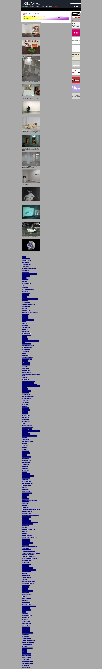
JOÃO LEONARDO (25, 379)
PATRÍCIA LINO (25, 389)
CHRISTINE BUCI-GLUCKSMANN (28, 581)
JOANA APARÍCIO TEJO (26, 390)
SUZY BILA (24, 337)
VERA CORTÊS (25, 413)
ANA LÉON (24, 277)
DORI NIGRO (24, 366)
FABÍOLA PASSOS (25, 295)
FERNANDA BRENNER (26, 398)
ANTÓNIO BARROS (26, 415)
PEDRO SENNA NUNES (26, 335)
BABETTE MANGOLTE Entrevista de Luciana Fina (26, 549)
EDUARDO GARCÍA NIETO (27, 590)
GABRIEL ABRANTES (26, 609)
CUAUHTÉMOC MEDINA (27, 535)
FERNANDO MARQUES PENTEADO (29, 268)
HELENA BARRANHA (26, 571)
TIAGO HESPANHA (25, 585)
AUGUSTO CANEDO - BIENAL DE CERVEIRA (30, 509)
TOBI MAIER (24, 527)
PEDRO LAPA (24, 533)
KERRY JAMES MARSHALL (27, 441)
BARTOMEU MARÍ (25, 544)
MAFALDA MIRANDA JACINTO (28, 383)
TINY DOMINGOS (25, 587)
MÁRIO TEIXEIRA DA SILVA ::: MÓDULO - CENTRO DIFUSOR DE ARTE (30, 523)
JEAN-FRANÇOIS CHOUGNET (28, 642)
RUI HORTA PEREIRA (26, 402)
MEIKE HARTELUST (26, 410)
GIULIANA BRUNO (25, 477)
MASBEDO (24, 256)
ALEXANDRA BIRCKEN (26, 264)
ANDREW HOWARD (26, 621)
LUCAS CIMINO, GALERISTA (27, 511)
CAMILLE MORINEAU (26, 481)
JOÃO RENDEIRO (25, 665)
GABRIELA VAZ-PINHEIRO (27, 542)
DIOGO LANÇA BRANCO (27, 347)
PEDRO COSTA (25, 507)
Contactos (38, 6)
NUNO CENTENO (25, 408)
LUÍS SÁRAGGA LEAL (26, 655)
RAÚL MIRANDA (25, 392)
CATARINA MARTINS (26, 539)
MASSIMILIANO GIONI (26, 520)
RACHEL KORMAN (25, 394)
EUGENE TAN (24, 600)
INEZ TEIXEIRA (25, 338)
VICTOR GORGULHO (26, 258)
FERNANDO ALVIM (26, 636)
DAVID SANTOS (25, 588)
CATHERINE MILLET (26, 625)
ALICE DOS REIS (25, 266)
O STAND (24, 353)
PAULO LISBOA (25, 300)
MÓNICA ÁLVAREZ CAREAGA (28, 396)
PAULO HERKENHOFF (26, 517)
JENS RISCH (24, 308)
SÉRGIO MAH (24, 619)
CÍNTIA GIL (24, 443)
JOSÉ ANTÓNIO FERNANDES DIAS (28, 606)
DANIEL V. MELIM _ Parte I (27, 359)
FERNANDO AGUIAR (26, 349)
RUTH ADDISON (25, 562)
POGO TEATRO (25, 466)
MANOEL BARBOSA (26, 370)
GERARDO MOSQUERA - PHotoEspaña (29, 558)
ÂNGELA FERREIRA (26, 491)
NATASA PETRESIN (26, 630)
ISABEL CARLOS (25, 503)
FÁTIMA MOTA (25, 325)
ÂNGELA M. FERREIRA (26, 485)
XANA (23, 423)
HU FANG (24, 611)
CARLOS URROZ (25, 566)
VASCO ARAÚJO (25, 419)
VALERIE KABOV (25, 592)
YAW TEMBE (24, 281)
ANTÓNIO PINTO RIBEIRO (27, 594)
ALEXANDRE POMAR (26, 623)
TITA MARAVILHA (25, 291)
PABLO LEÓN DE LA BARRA (27, 632)
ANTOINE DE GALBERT (26, 657)
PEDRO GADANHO (25, 608)
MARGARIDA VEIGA (26, 667)
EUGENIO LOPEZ (25, 498)
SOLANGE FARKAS (26, 462)
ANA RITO (24, 321)
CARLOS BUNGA (25, 262)
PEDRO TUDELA (25, 451)
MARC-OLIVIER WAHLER (27, 644)
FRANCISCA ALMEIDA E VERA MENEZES (30, 312)
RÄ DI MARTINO (25, 314)
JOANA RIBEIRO (25, 351)
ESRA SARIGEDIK (25, 634)
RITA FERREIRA (25, 361)
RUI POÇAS (24, 472)
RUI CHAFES (24, 437)
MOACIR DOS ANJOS (26, 575)
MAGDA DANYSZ (25, 617)
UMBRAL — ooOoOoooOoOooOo (28, 319)
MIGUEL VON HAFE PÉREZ (27, 663)
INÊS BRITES (24, 377)
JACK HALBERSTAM (26, 474)
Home (43, 6)
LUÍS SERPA (24, 651)
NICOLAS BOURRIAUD (26, 460)
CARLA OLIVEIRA (25, 495)
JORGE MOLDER (25, 470)
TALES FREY (24, 323)
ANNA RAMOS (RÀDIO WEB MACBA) (29, 537)
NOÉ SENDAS (24, 445)
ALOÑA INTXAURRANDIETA (27, 583)
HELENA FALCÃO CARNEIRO (28, 345)
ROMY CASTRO (25, 287)
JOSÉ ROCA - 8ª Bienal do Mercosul (28, 556)
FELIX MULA (24, 447)
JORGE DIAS (24, 646)
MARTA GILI (24, 573)
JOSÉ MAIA (24, 579)
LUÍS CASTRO (25, 329)
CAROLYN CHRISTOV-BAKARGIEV (29, 569)
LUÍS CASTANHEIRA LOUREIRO (28, 381)
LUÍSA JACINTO (25, 411)
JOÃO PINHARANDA (26, 627)
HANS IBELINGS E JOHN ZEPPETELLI (29, 274)
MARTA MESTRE (25, 458)
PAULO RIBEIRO (25, 439)
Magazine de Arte (25, 6)
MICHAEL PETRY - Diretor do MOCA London (30, 515)
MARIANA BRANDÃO (26, 372)
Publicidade (32, 6)
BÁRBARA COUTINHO (26, 564)
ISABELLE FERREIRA (26, 260)
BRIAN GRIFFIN (25, 487)
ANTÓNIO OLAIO (25, 368)
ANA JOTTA (24, 454)
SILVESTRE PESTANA (26, 283)
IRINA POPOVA (25, 479)
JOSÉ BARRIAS (25, 468)
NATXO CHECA (25, 316)
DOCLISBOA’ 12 (25, 531)
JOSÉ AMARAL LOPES (26, 653)
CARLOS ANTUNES (26, 421)
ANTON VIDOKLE (25, 525)
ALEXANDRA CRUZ (26, 276)
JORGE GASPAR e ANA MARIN (28, 475)
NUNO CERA (24, 406)
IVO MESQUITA (25, 613)
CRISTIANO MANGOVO (26, 343)
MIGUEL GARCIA (25, 417)
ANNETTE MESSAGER (26, 638)
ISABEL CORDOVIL (26, 310)
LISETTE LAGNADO (26, 629)
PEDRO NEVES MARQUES (27, 425)
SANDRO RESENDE (26, 453)
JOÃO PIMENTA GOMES (26, 333)
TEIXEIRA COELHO (26, 505)
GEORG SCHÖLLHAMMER (27, 648)
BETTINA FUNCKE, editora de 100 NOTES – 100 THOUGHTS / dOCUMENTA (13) (31, 554)
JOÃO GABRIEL (25, 400)
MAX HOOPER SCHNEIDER (27, 427)
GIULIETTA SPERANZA (26, 560)
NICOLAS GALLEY (25, 541)
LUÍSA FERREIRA (25, 331)
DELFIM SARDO (25, 489)
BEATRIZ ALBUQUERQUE (27, 429)
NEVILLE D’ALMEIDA (26, 513)
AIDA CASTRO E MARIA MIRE (28, 289)
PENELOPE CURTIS (26, 433)
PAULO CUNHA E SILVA (26, 602)
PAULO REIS (24, 596)
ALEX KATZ (24, 449)
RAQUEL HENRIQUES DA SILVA (28, 640)
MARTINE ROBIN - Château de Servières (29, 546)
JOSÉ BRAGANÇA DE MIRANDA (28, 304)
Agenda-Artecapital (49, 6)
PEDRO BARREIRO (25, 364)
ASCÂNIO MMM (25, 279)
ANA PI (23, 285)
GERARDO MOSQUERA (26, 598)
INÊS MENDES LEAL (26, 327)
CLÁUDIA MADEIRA (26, 362)
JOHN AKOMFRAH (25, 404)
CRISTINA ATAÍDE (25, 355)
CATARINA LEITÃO (26, 302)
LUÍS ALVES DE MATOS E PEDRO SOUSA (30, 298)
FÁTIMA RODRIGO (25, 306)
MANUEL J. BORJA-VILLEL (27, 661)
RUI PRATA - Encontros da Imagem (28, 551)
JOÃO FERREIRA (25, 464)
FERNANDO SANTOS (26, 293)
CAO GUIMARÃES (25, 272)
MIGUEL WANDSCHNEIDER (27, 483)
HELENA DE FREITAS (26, 577)
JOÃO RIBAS (24, 650)
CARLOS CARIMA (25, 270)
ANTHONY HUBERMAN (26, 615)
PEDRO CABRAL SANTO (27, 493)
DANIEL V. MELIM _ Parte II (27, 357)
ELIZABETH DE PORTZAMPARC (28, 529)
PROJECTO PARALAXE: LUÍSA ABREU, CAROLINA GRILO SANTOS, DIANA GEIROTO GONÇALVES (31, 386)
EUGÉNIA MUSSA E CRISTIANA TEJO (29, 435)
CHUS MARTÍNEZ (25, 519)
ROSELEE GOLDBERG (26, 456)
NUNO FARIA (24, 496)
